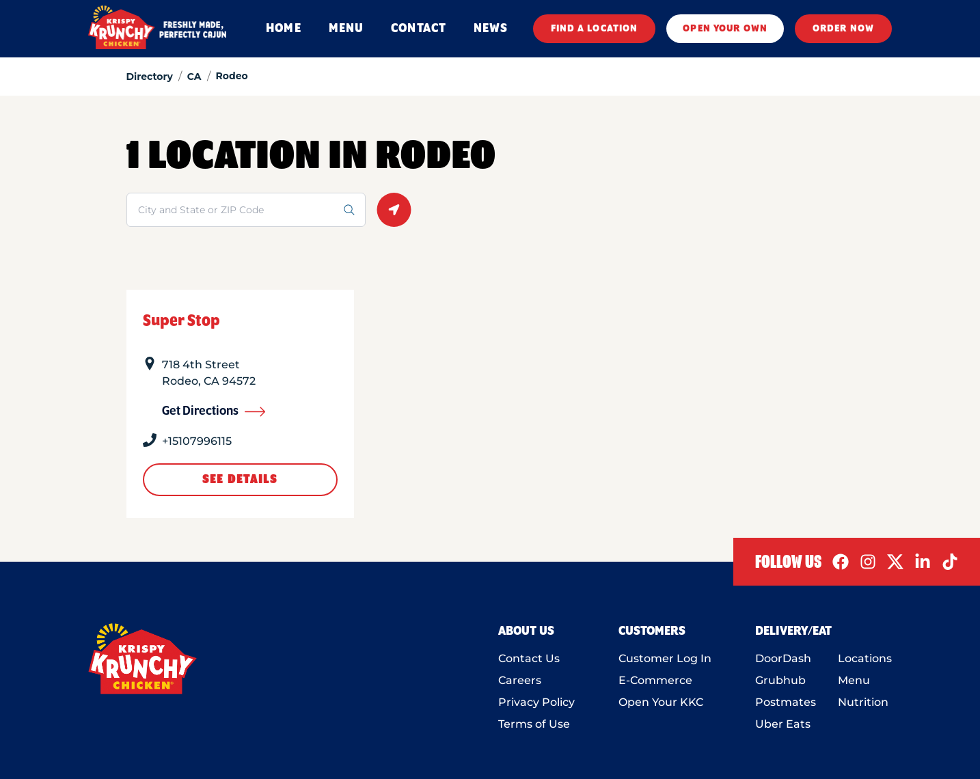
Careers (519, 680)
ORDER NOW (843, 28)
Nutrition (863, 702)
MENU (346, 29)
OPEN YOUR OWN (725, 28)
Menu (854, 680)
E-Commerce (655, 680)
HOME (283, 29)
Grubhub (780, 680)
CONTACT (418, 29)
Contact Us (529, 658)
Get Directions (214, 411)
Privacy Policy (536, 702)
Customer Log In (664, 658)
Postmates (785, 702)
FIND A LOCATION (594, 28)
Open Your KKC (660, 702)
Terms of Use (534, 724)
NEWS (491, 29)
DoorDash (783, 658)
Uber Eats (783, 724)
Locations (865, 658)
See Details (239, 480)
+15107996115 (197, 441)
